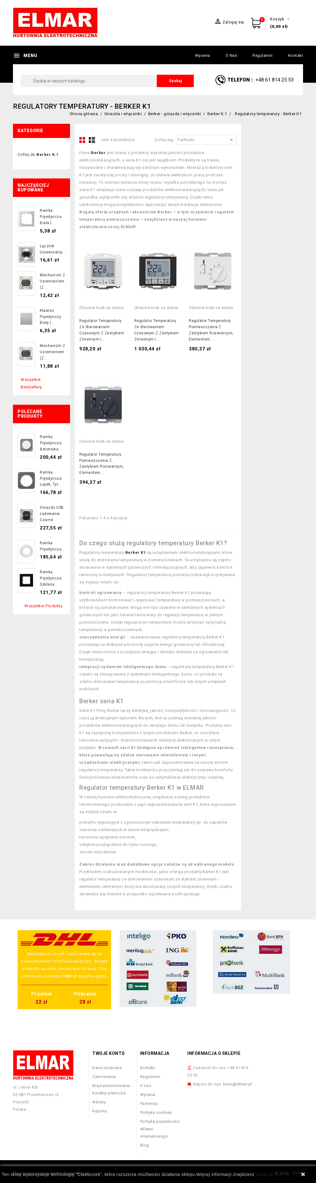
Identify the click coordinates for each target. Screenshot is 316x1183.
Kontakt (295, 55)
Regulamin (262, 55)
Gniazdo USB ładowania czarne (52, 513)
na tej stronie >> (272, 1174)
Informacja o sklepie (213, 1053)
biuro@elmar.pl (237, 1084)
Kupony (99, 1111)
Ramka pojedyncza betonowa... (51, 443)
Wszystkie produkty (43, 606)
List (92, 140)
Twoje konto (108, 1053)
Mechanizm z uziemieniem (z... (52, 281)
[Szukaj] (107, 81)
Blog (144, 1145)
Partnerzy (149, 1103)
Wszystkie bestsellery (31, 383)
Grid (82, 140)
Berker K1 (135, 552)
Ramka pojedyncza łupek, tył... (50, 478)
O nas (231, 55)
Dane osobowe (107, 1067)
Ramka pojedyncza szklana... (50, 578)
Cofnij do (38, 154)
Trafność (206, 140)
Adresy (99, 1102)
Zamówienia (104, 1076)
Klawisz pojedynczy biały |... (50, 316)
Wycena (202, 55)
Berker (98, 152)
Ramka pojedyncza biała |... (50, 216)
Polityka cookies (156, 1112)
